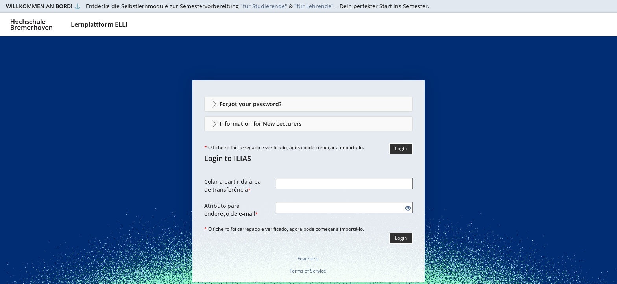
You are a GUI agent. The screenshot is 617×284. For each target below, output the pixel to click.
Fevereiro (307, 258)
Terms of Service (308, 270)
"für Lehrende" (314, 6)
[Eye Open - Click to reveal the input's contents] (408, 208)
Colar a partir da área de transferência (232, 185)
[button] (308, 104)
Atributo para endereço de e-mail (231, 209)
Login (401, 148)
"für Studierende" (263, 6)
